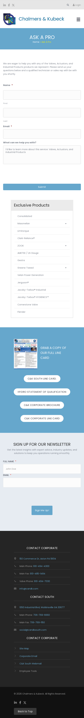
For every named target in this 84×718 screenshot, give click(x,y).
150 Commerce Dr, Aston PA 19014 (38, 558)
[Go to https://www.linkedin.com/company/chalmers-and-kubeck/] (4, 5)
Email (7, 126)
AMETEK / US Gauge (28, 253)
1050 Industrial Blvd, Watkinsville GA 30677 (42, 607)
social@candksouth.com (33, 629)
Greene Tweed (42, 267)
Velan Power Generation (30, 275)
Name (8, 85)
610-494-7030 (42, 581)
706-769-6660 (41, 615)
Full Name (9, 461)
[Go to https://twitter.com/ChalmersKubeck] (13, 5)
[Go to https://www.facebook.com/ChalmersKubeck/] (8, 5)
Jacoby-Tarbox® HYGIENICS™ (33, 297)
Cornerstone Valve (27, 304)
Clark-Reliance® (26, 238)
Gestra (21, 260)
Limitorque (23, 230)
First (5, 103)
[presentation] (27, 173)
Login (77, 5)
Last (5, 121)
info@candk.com (29, 588)
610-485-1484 (37, 573)
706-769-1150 (37, 622)
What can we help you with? (19, 142)
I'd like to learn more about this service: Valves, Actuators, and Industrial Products (42, 154)
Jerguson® (23, 282)
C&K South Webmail (31, 663)
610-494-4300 (41, 566)
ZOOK (42, 245)
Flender (21, 311)
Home (36, 42)
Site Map (24, 648)
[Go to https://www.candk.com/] (35, 18)
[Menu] (78, 19)
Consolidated (24, 216)
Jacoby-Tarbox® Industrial (31, 289)
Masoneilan (42, 223)
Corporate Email (28, 656)
